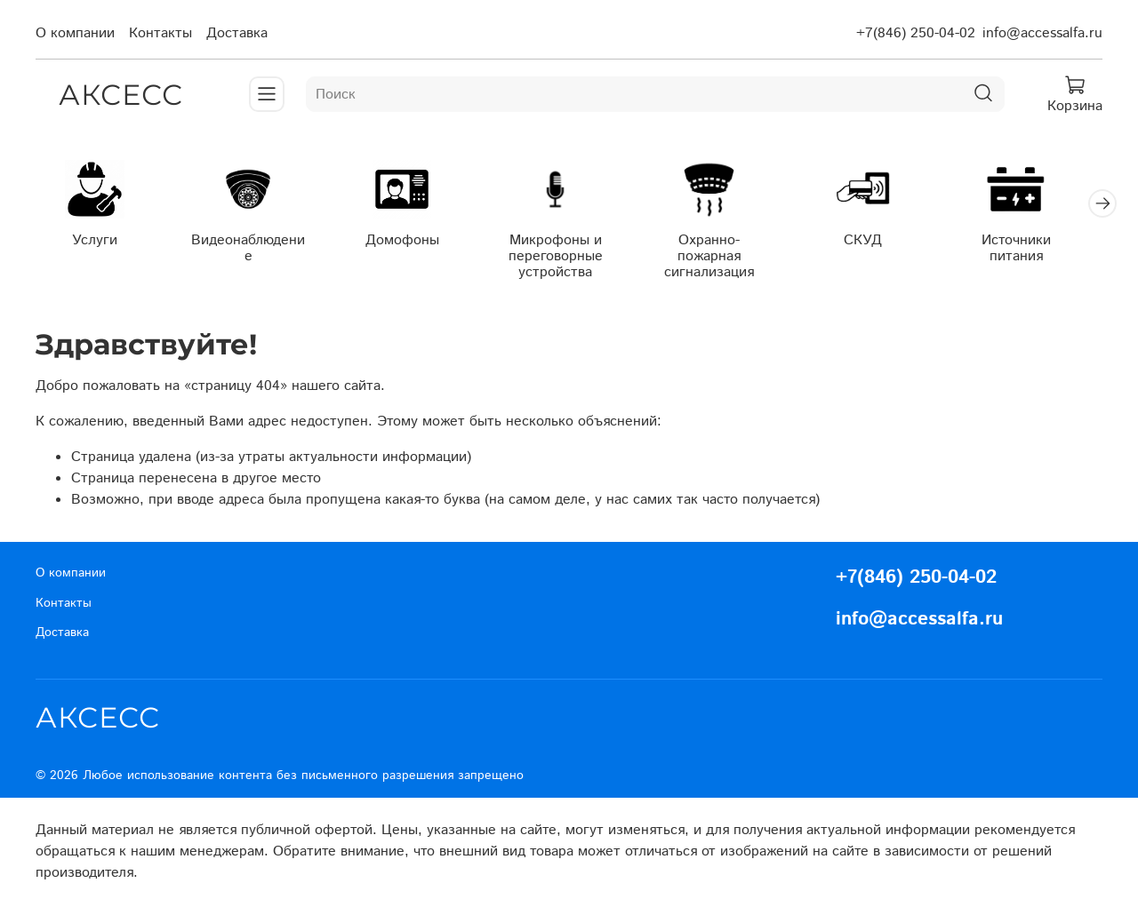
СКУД (884, 242)
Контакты (160, 33)
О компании (75, 33)
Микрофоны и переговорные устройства (569, 258)
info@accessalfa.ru (1042, 33)
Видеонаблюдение (254, 242)
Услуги (96, 242)
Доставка (237, 33)
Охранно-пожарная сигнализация (727, 258)
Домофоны (411, 242)
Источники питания (1041, 250)
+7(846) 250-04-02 (915, 33)
